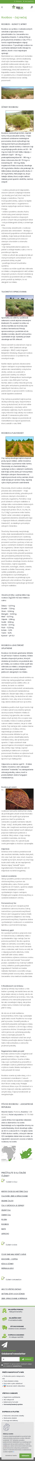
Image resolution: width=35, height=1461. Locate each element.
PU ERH (4, 1219)
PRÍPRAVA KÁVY (7, 1268)
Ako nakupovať (9, 1400)
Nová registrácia (29, 1)
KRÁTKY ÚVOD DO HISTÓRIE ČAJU (14, 1191)
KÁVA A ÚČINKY (7, 1264)
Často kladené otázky (11, 1381)
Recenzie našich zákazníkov (16, 1386)
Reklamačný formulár (11, 1402)
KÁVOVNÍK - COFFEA (9, 1259)
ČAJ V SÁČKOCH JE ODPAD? (12, 1205)
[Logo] (17, 7)
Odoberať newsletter (13, 1353)
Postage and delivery (11, 1420)
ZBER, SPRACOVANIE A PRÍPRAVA (14, 1298)
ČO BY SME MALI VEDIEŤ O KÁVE (13, 1254)
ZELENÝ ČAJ (6, 1210)
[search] (32, 7)
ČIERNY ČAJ (6, 1215)
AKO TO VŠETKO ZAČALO (11, 1289)
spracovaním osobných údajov (22, 1364)
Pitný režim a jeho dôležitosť (13, 1383)
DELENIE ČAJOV (7, 1201)
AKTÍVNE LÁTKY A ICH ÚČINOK (13, 1294)
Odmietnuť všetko (11, 1455)
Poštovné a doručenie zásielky (14, 1416)
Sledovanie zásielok (10, 1418)
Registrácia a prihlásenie (12, 1397)
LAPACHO (5, 1233)
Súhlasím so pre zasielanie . (17, 1365)
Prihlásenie (19, 1)
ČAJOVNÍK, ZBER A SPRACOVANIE (14, 1196)
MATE (3, 1229)
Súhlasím (25, 1456)
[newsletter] (26, 1359)
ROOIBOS (5, 1224)
